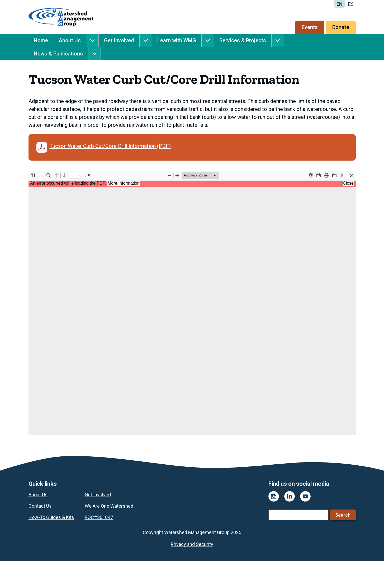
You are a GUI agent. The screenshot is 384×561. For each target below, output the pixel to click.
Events (310, 27)
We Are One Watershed (109, 506)
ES (351, 4)
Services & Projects (242, 40)
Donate (340, 27)
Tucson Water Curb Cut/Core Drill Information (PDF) (103, 147)
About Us (70, 40)
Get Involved (119, 40)
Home (41, 40)
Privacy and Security (192, 544)
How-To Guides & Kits (51, 517)
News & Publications (58, 53)
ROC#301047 (99, 517)
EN (339, 4)
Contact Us (40, 506)
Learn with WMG (176, 40)
